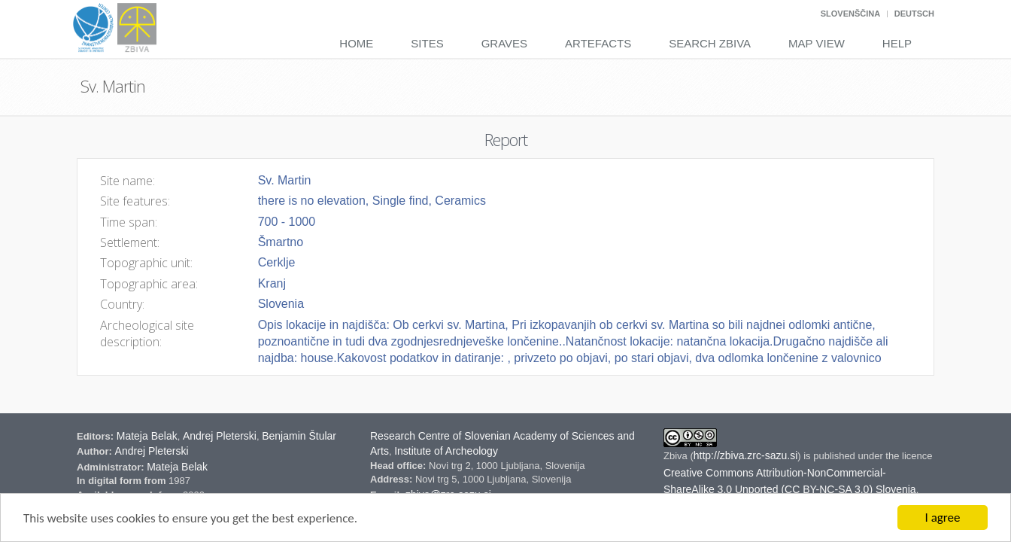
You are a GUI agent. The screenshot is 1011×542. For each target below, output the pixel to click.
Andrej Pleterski (220, 436)
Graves (504, 43)
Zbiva (676, 455)
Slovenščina (850, 13)
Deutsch (914, 13)
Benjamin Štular (299, 436)
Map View (816, 43)
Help (897, 43)
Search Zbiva (710, 43)
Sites (427, 43)
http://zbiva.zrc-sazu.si (746, 455)
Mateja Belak (147, 436)
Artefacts (598, 43)
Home (356, 43)
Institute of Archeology (446, 451)
